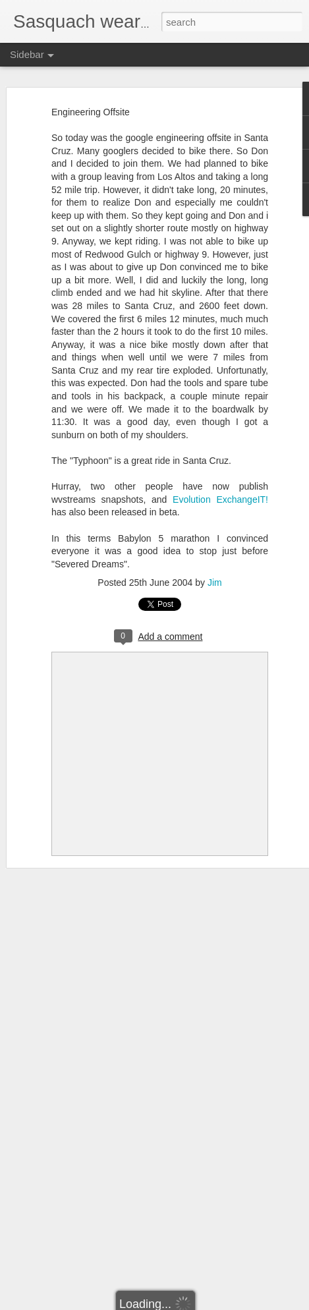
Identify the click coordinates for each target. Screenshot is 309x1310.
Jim (215, 582)
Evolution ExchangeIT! (220, 499)
